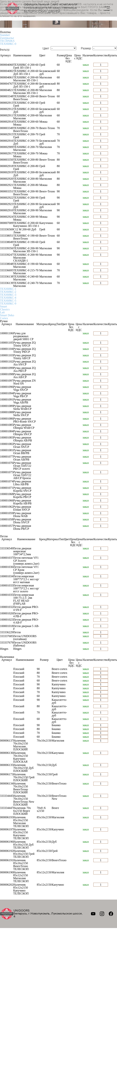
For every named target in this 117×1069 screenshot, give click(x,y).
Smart (3, 306)
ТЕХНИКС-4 (8, 297)
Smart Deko (7, 315)
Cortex (4, 318)
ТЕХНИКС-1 (8, 288)
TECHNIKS (7, 40)
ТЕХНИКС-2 (8, 291)
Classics (5, 309)
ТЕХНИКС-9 (8, 303)
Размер (86, 48)
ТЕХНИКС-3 (8, 294)
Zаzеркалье (7, 37)
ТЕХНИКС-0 (8, 43)
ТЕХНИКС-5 (8, 300)
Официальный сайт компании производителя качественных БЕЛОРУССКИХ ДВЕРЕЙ (41, 8)
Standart (5, 35)
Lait (2, 312)
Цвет (46, 48)
